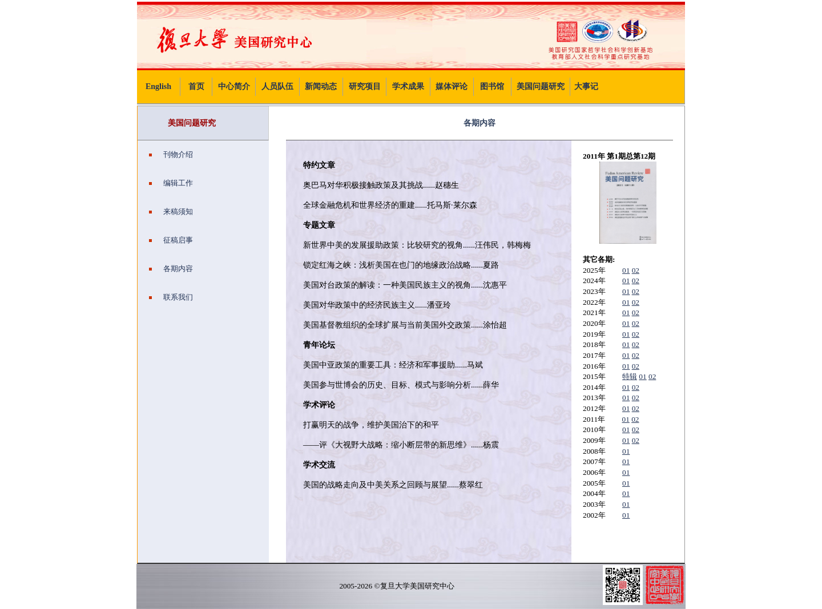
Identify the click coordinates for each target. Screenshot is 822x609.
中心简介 (234, 86)
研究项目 (365, 86)
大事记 (586, 86)
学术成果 (408, 86)
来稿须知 (171, 211)
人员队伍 (277, 86)
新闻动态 (321, 86)
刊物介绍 (171, 154)
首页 (196, 86)
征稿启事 (171, 240)
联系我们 (171, 297)
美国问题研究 (541, 86)
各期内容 (171, 268)
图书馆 (492, 86)
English (158, 86)
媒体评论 (452, 86)
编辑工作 (171, 183)
